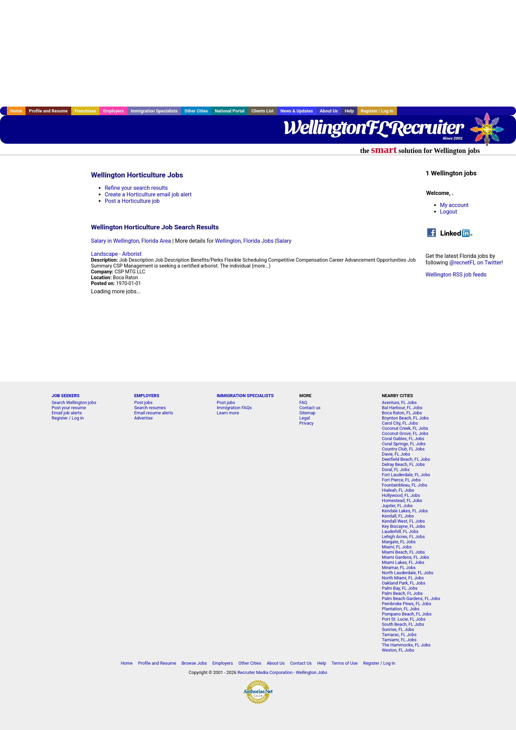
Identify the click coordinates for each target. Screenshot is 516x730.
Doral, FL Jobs (396, 469)
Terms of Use (345, 663)
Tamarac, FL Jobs (399, 634)
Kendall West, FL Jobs (403, 521)
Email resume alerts (153, 412)
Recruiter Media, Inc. (490, 132)
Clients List (262, 110)
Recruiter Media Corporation (264, 672)
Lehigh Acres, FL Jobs (403, 536)
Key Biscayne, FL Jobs (403, 526)
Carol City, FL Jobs (400, 423)
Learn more (228, 412)
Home (16, 110)
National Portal (229, 110)
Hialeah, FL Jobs (398, 490)
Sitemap (307, 412)
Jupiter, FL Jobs (397, 505)
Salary (283, 241)
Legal (304, 418)
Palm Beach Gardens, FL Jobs (411, 598)
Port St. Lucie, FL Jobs (404, 619)
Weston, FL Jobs (398, 650)
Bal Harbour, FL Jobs (402, 407)
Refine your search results (136, 188)
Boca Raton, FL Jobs (402, 412)
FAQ (303, 402)
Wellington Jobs (311, 672)
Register (60, 418)
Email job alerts (67, 412)
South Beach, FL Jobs (403, 624)
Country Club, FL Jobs (403, 448)
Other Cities (196, 110)
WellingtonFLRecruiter (373, 127)
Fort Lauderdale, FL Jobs (406, 474)
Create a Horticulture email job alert (148, 194)
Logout (448, 211)
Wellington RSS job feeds (456, 274)
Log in (78, 418)
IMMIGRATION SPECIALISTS (245, 395)
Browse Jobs (194, 663)
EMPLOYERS (146, 395)
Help (349, 110)
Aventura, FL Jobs (399, 402)
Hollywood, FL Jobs (401, 495)
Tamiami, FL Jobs (399, 639)
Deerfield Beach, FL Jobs (406, 459)
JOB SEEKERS (65, 395)
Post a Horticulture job (132, 201)
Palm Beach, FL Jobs (402, 593)
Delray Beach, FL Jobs (403, 464)
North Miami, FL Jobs (403, 577)
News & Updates (296, 110)
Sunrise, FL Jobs (398, 629)
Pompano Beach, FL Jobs (407, 614)
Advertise (143, 418)
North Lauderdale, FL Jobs (407, 572)
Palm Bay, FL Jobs (400, 588)
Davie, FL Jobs (396, 454)
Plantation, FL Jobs (400, 608)
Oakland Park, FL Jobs (404, 583)
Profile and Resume (48, 110)
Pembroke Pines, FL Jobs (406, 603)
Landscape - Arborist (116, 254)
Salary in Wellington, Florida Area (131, 241)
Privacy (306, 423)
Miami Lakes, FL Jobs (403, 562)
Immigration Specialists (154, 110)
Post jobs (143, 402)
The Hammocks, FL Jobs (406, 644)
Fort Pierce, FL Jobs (401, 479)
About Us (329, 110)
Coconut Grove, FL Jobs (405, 433)
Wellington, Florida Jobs (244, 241)
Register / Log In (377, 110)
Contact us (310, 407)
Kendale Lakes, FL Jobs (405, 510)
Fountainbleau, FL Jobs (404, 485)
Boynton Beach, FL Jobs (405, 418)
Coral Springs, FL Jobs (404, 443)
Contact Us (301, 663)
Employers (113, 110)
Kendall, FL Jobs (398, 516)
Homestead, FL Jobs (402, 500)
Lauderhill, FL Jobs (400, 531)
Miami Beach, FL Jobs (403, 552)
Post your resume (69, 407)
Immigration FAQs (234, 407)
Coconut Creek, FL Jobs (405, 428)
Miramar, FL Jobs (399, 567)
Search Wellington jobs (74, 402)
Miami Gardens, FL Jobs (405, 557)
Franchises (85, 110)
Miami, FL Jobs (397, 546)
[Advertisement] (258, 53)
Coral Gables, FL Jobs (403, 438)
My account (454, 205)
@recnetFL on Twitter (475, 262)
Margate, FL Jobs (399, 541)
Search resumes (150, 407)
